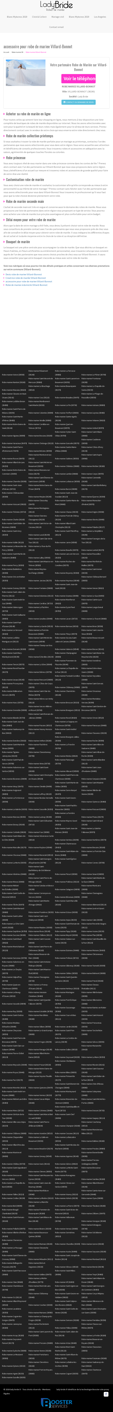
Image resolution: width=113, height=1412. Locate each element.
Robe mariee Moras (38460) (13, 881)
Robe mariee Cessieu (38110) (67, 1133)
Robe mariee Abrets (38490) (93, 519)
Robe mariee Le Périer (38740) (94, 374)
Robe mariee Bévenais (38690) (67, 897)
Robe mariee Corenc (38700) (93, 862)
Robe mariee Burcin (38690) (66, 489)
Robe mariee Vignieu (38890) (13, 435)
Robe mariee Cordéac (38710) (41, 603)
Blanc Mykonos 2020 (17, 16)
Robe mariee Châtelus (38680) (67, 466)
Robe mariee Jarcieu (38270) (40, 580)
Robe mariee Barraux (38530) (66, 626)
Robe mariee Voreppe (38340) (94, 1221)
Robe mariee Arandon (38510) (41, 1133)
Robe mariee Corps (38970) (93, 473)
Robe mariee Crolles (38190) (13, 1198)
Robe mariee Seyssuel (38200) (67, 1057)
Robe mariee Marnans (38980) (41, 1312)
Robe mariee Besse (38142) (93, 649)
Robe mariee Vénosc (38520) (66, 1267)
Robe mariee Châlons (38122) (40, 935)
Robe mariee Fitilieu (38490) (66, 1328)
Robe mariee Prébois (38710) (67, 958)
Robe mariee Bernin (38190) (93, 1267)
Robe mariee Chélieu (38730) (13, 1164)
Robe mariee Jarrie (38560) (66, 542)
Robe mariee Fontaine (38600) (41, 588)
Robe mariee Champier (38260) (67, 1125)
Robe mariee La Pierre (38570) (67, 1206)
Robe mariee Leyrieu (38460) (93, 412)
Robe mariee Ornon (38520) (93, 717)
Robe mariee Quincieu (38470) (41, 1087)
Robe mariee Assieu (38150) (93, 931)
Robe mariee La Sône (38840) (40, 664)
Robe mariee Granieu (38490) (66, 595)
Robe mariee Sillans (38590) (40, 1026)
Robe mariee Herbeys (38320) (67, 988)
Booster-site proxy (100, 1389)
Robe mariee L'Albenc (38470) (93, 1213)
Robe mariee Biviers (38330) (40, 1228)
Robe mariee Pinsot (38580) (66, 874)
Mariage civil (57, 16)
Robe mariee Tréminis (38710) (14, 512)
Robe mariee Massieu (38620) (14, 390)
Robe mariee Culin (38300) (92, 920)
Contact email (56, 27)
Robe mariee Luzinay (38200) (40, 817)
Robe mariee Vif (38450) (64, 1282)
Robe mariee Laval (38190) (39, 534)
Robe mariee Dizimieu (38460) (67, 950)
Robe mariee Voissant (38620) (14, 504)
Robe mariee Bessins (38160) (93, 847)
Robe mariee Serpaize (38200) (94, 778)
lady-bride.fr (15, 1389)
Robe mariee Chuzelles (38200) (67, 1244)
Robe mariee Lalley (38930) (39, 557)
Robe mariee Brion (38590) (92, 626)
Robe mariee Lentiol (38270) (93, 550)
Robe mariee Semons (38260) (67, 1320)
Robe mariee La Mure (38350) (93, 1057)
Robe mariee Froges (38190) (40, 1042)
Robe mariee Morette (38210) (14, 1087)
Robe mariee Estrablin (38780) (41, 1011)
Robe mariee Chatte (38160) (13, 519)
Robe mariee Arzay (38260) (13, 1335)
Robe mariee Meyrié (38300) (66, 935)
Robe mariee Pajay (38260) (65, 931)
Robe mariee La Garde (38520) (41, 626)
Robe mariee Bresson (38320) (67, 702)
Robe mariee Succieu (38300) (14, 935)
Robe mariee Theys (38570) (66, 634)
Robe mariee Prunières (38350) (41, 912)
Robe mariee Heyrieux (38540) (67, 580)
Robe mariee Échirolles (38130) (41, 656)
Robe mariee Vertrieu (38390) (67, 839)
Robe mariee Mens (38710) (13, 1110)
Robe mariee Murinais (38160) (40, 1244)
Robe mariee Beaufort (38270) (41, 1148)
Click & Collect (39, 16)
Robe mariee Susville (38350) (13, 1377)
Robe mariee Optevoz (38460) (94, 801)
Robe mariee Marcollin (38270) (14, 847)
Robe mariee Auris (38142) (39, 1164)
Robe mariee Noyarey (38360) (67, 573)
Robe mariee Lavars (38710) (66, 618)
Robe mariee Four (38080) (39, 832)
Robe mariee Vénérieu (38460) (14, 874)
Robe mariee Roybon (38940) (40, 847)
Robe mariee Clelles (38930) (66, 973)
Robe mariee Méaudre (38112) (41, 1259)
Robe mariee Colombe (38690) (41, 412)
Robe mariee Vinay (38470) (12, 786)
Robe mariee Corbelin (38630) (14, 832)
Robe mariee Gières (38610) (66, 1164)
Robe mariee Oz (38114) (11, 1297)
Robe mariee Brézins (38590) (40, 451)
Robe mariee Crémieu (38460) (41, 1110)
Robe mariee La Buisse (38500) (67, 481)
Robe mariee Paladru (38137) (93, 527)
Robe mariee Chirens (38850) (40, 1171)
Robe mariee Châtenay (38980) (67, 687)
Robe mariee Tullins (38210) (13, 1194)
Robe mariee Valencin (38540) (67, 649)
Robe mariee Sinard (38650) (93, 874)
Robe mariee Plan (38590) (92, 935)
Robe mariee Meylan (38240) (40, 496)
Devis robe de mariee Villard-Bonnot (24, 274)
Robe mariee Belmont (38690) (93, 973)
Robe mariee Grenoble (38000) (14, 710)
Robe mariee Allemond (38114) (94, 904)
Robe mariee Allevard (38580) (67, 771)
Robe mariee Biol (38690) (12, 1206)
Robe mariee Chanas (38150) (66, 512)
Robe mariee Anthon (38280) (40, 740)
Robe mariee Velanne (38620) (93, 420)
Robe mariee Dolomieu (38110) (41, 595)
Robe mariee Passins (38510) (40, 725)
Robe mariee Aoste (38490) (66, 1251)
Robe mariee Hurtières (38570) (94, 839)
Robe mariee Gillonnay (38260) (67, 965)
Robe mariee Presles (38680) (93, 1148)
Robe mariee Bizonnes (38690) (14, 778)
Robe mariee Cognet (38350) (66, 1373)
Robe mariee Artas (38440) (66, 1343)
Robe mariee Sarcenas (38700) (14, 958)
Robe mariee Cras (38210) (39, 397)
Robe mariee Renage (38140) (40, 1049)
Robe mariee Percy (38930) (13, 565)
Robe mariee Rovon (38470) (13, 458)
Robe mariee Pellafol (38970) (13, 1228)
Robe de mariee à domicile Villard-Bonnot (27, 284)
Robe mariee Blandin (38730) (13, 717)
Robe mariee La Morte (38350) (14, 862)
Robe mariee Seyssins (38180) (94, 1251)
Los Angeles (100, 16)
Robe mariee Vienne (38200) (40, 1350)
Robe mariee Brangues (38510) (67, 710)
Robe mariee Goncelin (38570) (67, 443)
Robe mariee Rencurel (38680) (41, 679)
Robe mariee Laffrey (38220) (40, 794)
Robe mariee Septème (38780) (14, 931)
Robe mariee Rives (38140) (39, 931)
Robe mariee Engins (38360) (93, 512)
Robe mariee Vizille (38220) (13, 542)
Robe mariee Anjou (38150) (66, 920)
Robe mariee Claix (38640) (12, 1282)
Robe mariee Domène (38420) (14, 740)
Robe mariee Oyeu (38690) (92, 1198)
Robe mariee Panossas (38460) (94, 725)
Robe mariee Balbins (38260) (93, 1141)
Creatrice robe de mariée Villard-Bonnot (26, 277)
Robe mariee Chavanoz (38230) (94, 733)
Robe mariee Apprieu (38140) (67, 1156)
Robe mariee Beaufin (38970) (66, 550)
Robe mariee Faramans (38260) (94, 1358)
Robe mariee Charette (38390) (14, 481)
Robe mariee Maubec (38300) (40, 927)
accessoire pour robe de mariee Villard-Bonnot (29, 281)
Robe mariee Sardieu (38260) (93, 1179)
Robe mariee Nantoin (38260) (13, 382)
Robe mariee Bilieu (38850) (65, 1072)
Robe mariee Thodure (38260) (93, 1206)
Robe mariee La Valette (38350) (14, 809)
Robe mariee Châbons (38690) (14, 1133)
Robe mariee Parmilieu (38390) (94, 1320)
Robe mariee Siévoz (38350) (93, 1042)
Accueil (6, 52)
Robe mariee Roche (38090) (93, 740)
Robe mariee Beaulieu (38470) (67, 397)
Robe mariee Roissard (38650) (94, 809)
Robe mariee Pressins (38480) (41, 1343)
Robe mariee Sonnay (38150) (13, 588)
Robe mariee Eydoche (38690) (14, 1350)
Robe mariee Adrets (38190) (66, 1198)
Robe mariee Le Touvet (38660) (94, 618)
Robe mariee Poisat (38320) (40, 1064)
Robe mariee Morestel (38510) (41, 855)
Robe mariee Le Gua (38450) (93, 595)
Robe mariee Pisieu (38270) (92, 817)
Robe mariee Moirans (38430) (93, 950)
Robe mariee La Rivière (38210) (41, 1198)
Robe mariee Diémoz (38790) (40, 672)
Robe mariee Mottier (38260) (93, 466)
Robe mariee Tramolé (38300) (93, 965)
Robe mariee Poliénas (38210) (67, 881)
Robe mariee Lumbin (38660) (66, 473)
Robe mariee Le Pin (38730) (66, 405)
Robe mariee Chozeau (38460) (14, 855)
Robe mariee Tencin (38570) (13, 664)
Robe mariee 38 (17, 52)
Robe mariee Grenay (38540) (40, 1156)
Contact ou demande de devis (78, 102)
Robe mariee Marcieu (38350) (14, 817)
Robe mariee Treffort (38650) (66, 412)
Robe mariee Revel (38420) (66, 717)
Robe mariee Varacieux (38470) (14, 443)
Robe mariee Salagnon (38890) (67, 889)
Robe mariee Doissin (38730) (93, 1110)
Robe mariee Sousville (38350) (41, 809)
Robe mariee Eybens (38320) (13, 1366)
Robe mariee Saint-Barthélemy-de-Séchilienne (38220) (40, 870)
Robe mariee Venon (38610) (93, 588)
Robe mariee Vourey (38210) (66, 1194)
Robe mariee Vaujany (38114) (93, 1118)
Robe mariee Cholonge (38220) (41, 443)
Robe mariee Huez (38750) (12, 702)
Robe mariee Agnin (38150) (13, 1373)
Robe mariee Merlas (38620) (66, 756)
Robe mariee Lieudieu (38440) (40, 618)
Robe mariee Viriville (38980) (40, 420)
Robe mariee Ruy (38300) (12, 1011)
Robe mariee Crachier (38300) (40, 1305)
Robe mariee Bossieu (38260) (40, 435)
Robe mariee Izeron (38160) (93, 1244)
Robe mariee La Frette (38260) (94, 1335)
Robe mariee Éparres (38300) (93, 496)
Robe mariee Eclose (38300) (66, 912)
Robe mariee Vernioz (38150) (40, 1095)
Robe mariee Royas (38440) (13, 1072)
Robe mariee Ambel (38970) (93, 428)
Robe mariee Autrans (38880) (93, 405)
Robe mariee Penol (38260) (92, 981)
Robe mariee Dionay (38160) (13, 824)
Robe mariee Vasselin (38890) (14, 1003)
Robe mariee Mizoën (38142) (93, 1064)
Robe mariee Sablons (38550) (67, 458)
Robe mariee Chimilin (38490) (40, 786)
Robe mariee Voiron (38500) (13, 374)
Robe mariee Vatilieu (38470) (40, 1274)
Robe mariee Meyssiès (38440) (14, 1064)
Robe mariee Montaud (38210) (94, 1259)
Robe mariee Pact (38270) (12, 1080)
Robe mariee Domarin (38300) (14, 649)
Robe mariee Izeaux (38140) (13, 679)
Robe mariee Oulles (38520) (66, 1049)
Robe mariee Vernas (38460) (66, 1228)
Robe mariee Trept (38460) (92, 1274)
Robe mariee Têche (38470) (13, 904)
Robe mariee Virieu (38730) (39, 763)
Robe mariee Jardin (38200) (66, 1026)
